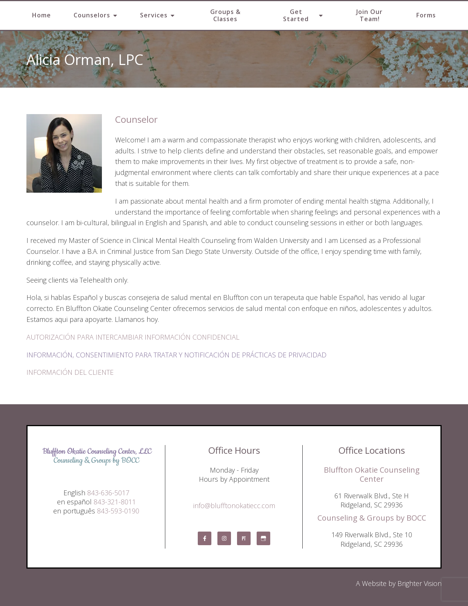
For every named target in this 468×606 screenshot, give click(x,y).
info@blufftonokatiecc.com (234, 505)
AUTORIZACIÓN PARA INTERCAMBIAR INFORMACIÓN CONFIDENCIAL (132, 337)
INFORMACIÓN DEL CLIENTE (70, 372)
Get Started (296, 15)
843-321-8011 (115, 501)
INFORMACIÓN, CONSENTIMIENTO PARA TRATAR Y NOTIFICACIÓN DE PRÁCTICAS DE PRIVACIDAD (176, 354)
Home (41, 15)
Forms (426, 15)
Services (154, 15)
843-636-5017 (108, 492)
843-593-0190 (118, 510)
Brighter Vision (419, 583)
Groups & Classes (225, 15)
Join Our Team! (369, 15)
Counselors (92, 15)
